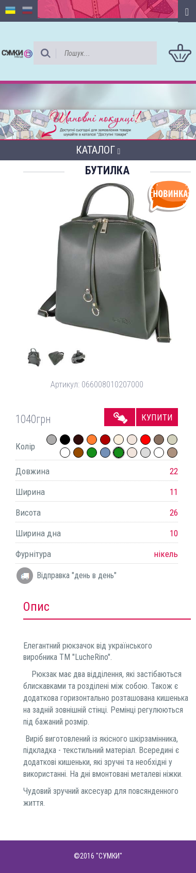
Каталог (98, 150)
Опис (36, 606)
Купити (157, 417)
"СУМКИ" (109, 856)
